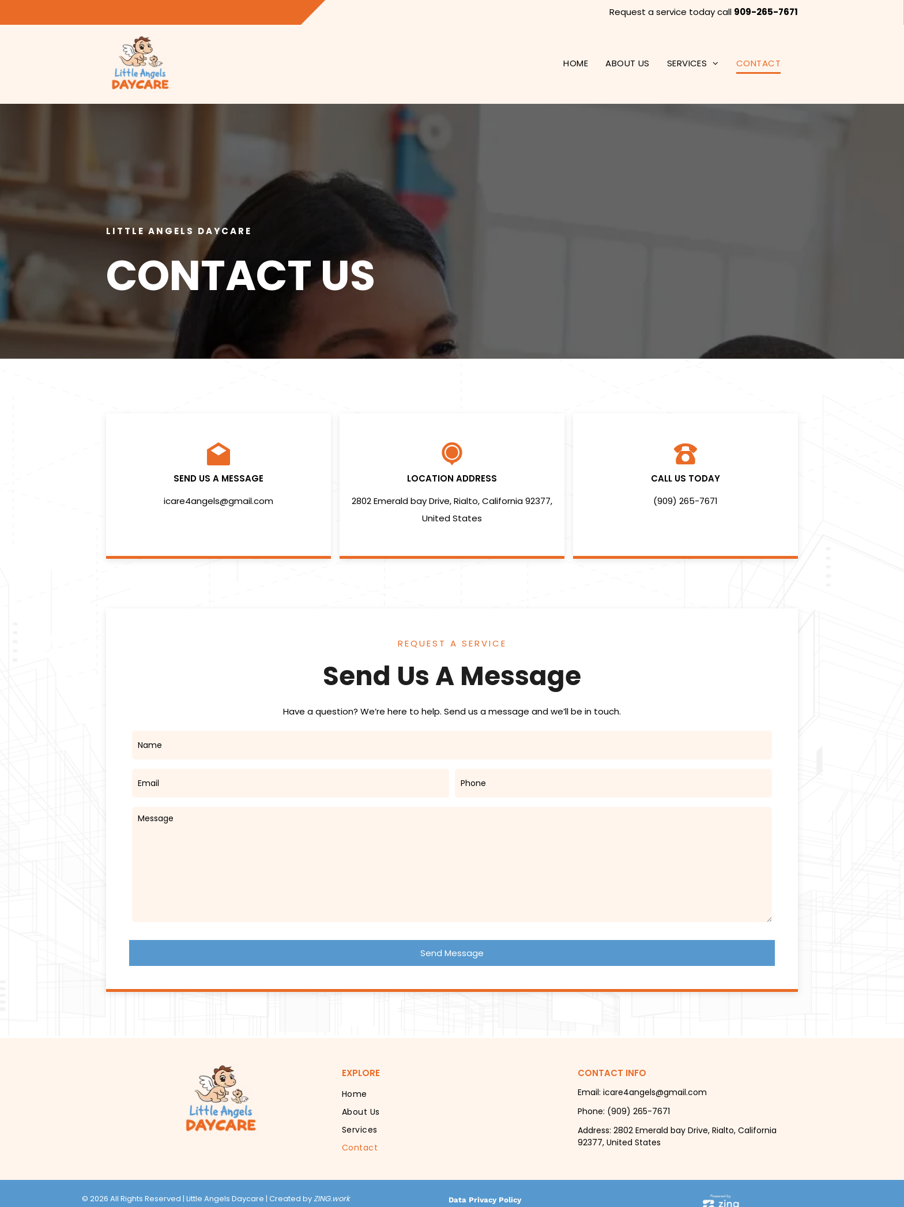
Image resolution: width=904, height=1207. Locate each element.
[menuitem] (576, 64)
